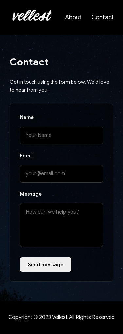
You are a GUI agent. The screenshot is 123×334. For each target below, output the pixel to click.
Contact (103, 17)
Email (26, 156)
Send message (45, 264)
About (73, 17)
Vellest (60, 317)
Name (27, 117)
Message (31, 194)
